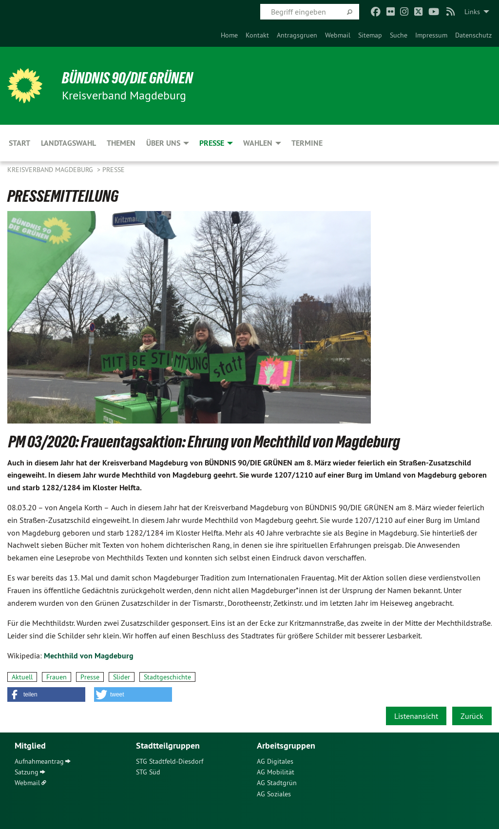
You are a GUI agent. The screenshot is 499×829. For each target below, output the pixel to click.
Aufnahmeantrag (39, 761)
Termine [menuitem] (307, 143)
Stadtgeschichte (167, 677)
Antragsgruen (297, 35)
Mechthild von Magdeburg (89, 656)
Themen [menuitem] (121, 143)
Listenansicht (416, 716)
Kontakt (257, 35)
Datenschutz (473, 35)
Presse (113, 169)
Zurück (472, 716)
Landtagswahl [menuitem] (68, 143)
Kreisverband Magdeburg (51, 169)
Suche (398, 35)
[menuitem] (229, 35)
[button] (46, 694)
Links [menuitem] (472, 11)
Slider (121, 677)
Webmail (337, 35)
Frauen (56, 677)
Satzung (26, 772)
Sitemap (370, 35)
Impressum (431, 35)
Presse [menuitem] (211, 143)
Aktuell (22, 677)
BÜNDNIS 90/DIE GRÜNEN (127, 78)
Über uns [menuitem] (163, 143)
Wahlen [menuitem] (257, 143)
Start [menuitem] (19, 143)
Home (229, 35)
